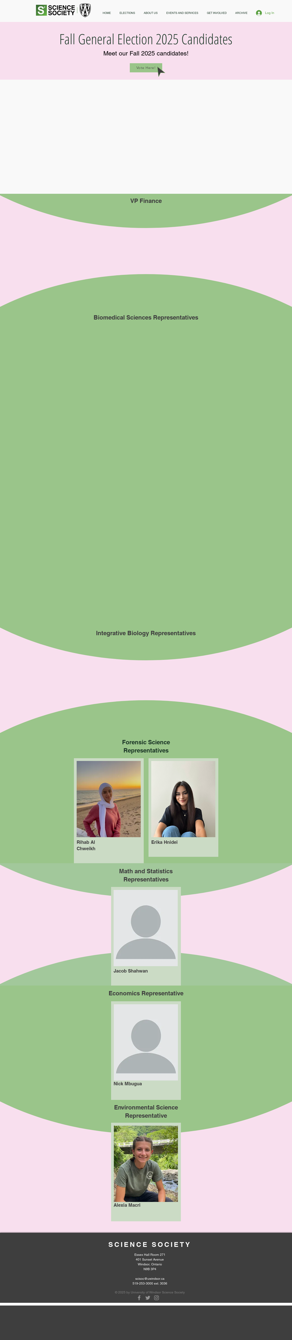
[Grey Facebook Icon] (139, 1298)
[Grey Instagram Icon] (156, 1298)
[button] (127, 13)
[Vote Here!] (146, 67)
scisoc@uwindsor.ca (149, 1278)
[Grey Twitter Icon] (148, 1298)
